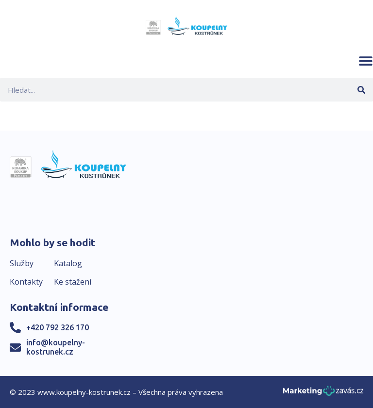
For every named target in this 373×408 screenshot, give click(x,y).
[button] (365, 60)
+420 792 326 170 (57, 327)
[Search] (361, 90)
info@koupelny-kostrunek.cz (55, 347)
